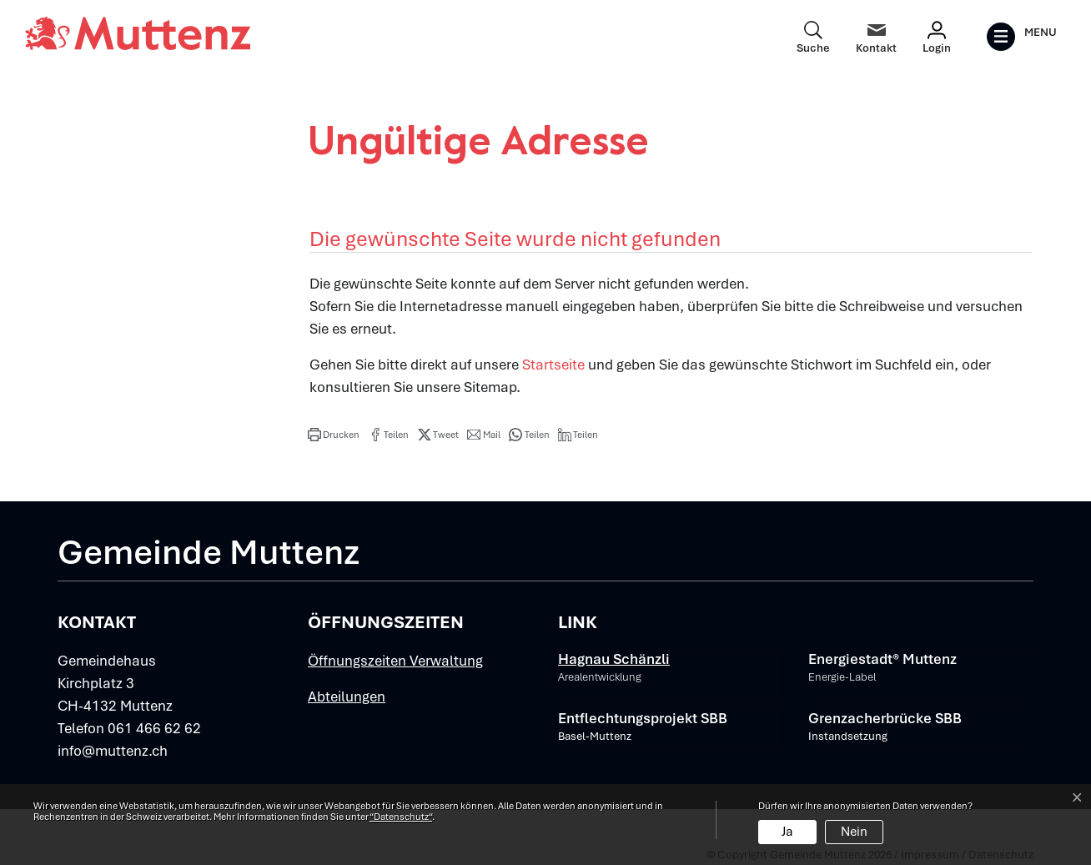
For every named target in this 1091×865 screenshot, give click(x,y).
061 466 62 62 (154, 728)
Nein (854, 831)
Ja (787, 831)
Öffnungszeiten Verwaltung (395, 660)
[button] (333, 434)
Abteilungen (346, 696)
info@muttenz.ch (113, 751)
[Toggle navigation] (1021, 36)
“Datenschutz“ (401, 816)
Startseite (553, 364)
